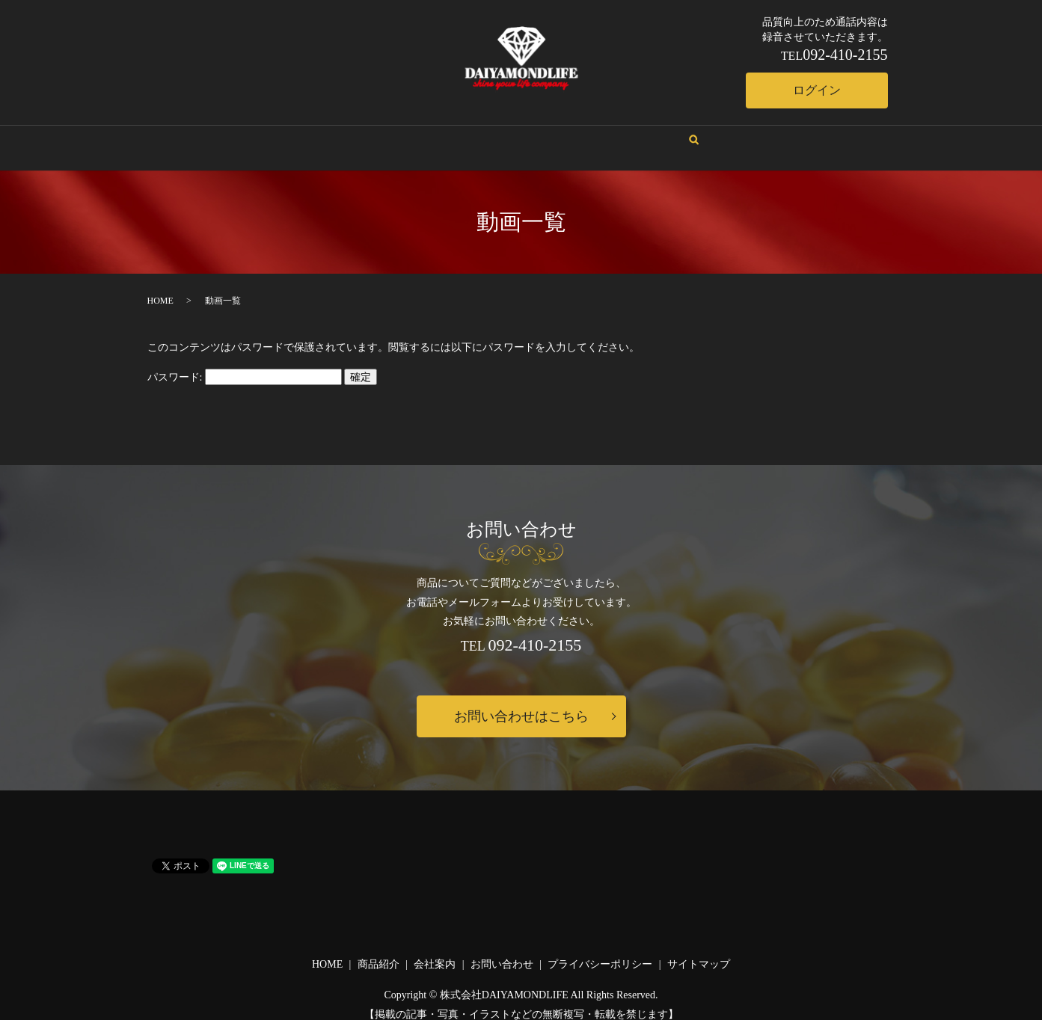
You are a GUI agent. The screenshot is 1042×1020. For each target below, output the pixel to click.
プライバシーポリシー (600, 950)
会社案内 (452, 132)
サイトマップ (698, 950)
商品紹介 (515, 132)
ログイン (817, 90)
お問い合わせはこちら (521, 702)
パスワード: (244, 363)
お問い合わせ (588, 132)
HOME (394, 132)
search (651, 134)
